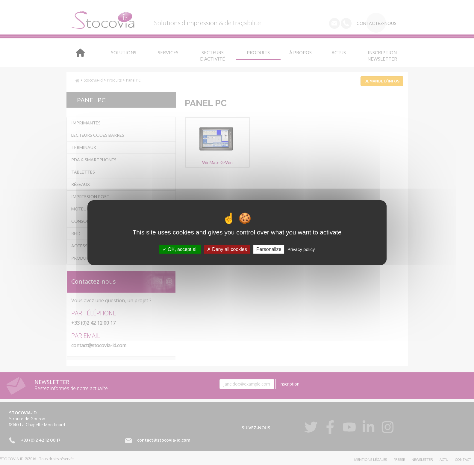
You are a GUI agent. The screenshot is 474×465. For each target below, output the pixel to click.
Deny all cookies (227, 249)
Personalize (268, 249)
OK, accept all (180, 249)
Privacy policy (301, 249)
